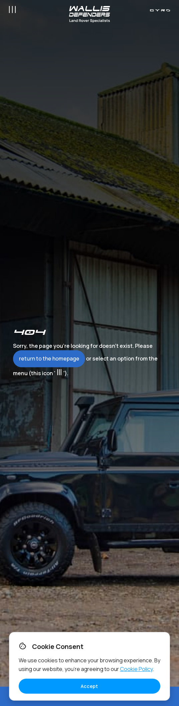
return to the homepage (49, 358)
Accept (89, 686)
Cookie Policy (136, 669)
